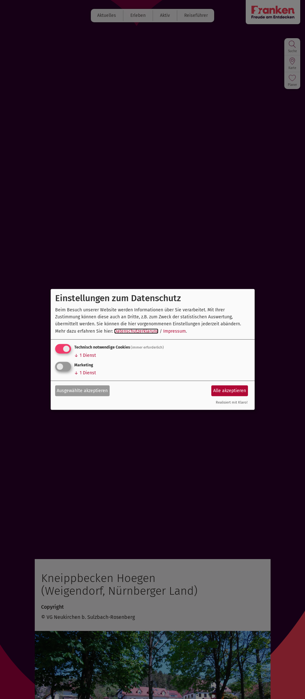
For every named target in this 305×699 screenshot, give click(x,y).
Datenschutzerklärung (136, 331)
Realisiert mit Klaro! (232, 402)
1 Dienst (85, 355)
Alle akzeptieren (229, 390)
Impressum (174, 331)
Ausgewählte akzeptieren (82, 390)
